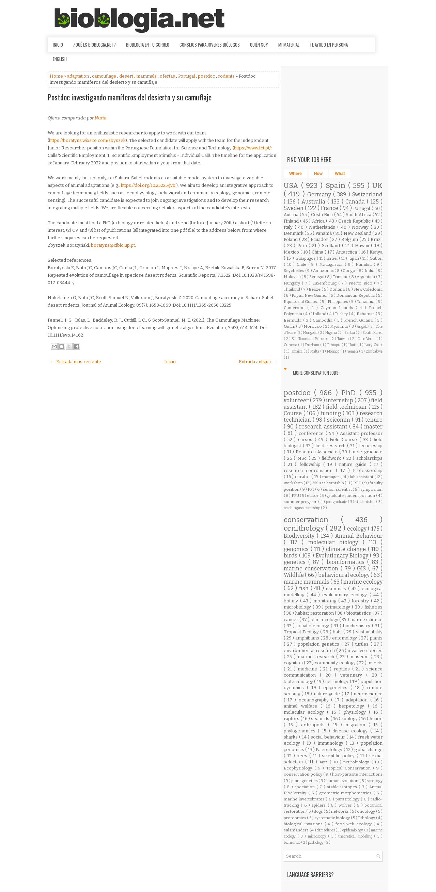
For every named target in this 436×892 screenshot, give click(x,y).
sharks (291, 737)
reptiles (343, 668)
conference (312, 433)
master (373, 426)
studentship (365, 502)
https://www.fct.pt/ (252, 147)
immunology (332, 743)
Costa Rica (322, 214)
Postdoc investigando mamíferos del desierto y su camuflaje (130, 97)
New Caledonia (368, 289)
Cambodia (323, 320)
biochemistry (357, 625)
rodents (227, 76)
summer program (301, 501)
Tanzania (366, 301)
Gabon (376, 258)
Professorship (368, 470)
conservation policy (303, 774)
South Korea (372, 332)
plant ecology (325, 619)
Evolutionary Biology (343, 555)
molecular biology (335, 542)
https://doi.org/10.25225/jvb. (148, 185)
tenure (374, 420)
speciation (305, 786)
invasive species (365, 650)
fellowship (311, 464)
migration (357, 724)
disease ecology (351, 730)
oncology (366, 811)
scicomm (339, 420)
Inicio (58, 44)
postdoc (207, 76)
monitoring (325, 600)
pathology (316, 842)
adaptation (78, 76)
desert (126, 76)
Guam (290, 326)
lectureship (371, 445)
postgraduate (337, 502)
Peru (303, 245)
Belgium (350, 239)
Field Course (344, 439)
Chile (302, 264)
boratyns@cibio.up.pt (113, 245)
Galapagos (306, 258)
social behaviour (328, 737)
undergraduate (367, 451)
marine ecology (363, 582)
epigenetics (337, 687)
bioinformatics (347, 562)
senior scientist (338, 489)
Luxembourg (325, 283)
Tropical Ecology (302, 631)
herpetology (353, 706)
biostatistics (359, 613)
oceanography (315, 699)
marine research (317, 656)
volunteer (297, 400)
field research (331, 445)
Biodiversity (300, 536)
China (318, 252)
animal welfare (302, 706)
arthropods (314, 724)
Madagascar (332, 264)
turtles (363, 644)
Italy (289, 227)
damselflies (326, 830)
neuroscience (368, 693)
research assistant (324, 426)
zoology (350, 718)
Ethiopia (334, 345)
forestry (361, 600)
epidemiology (353, 830)
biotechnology (299, 681)
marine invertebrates (305, 799)
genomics (297, 549)
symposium (371, 489)
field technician (347, 407)
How (318, 173)
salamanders (296, 830)
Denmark (294, 233)
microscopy (318, 836)
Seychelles (294, 270)
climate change (347, 549)
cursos (306, 439)
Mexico (292, 252)
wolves (346, 805)
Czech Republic (355, 221)
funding (332, 413)
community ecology (336, 662)
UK (377, 185)
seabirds (320, 718)
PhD (350, 393)
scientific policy (339, 755)
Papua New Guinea (310, 295)
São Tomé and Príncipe (311, 339)
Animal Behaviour (359, 536)
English (60, 58)
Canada (356, 201)
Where (295, 173)
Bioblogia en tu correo (147, 44)
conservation (312, 520)
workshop (293, 483)
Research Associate (317, 451)
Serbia (350, 332)
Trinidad (341, 276)
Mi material (288, 44)
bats (338, 631)
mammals (147, 76)
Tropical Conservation (349, 768)
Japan (354, 258)
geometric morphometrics (346, 793)
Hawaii (363, 245)
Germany (320, 194)
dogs (319, 811)
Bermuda (293, 320)
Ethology (367, 817)
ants (325, 762)
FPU (296, 495)
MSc (303, 458)
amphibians (308, 637)
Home (57, 76)
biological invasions (304, 824)
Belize (315, 289)
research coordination (310, 470)
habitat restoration (315, 613)
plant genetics (304, 780)
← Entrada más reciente (75, 361)
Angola (362, 326)
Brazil (377, 239)
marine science (366, 619)
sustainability (369, 631)
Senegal (317, 276)
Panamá (324, 233)
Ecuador (320, 239)
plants (376, 637)
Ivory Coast (373, 345)
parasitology (348, 799)
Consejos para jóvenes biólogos (210, 44)
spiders (319, 805)
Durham (312, 345)
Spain (337, 185)
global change (368, 749)
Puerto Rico (361, 283)
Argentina (366, 276)
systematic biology (332, 817)
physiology (356, 712)
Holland (319, 313)
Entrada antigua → (258, 361)
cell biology (337, 681)
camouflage (104, 76)
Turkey (342, 313)
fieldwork (332, 458)
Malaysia (292, 276)
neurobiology (357, 762)
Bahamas (366, 313)
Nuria (101, 117)
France (330, 208)
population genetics (319, 644)
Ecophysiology (299, 768)
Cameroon (295, 307)
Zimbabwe (374, 351)
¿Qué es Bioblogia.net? (94, 44)
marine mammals (307, 582)
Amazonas (324, 270)
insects (375, 662)
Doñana (337, 289)
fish (305, 588)
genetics (296, 562)
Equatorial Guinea (302, 301)
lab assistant (362, 476)
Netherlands (323, 227)
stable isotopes (343, 786)
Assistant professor (361, 433)
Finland (292, 221)
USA (292, 185)
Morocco (313, 326)
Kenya (376, 252)
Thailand (292, 289)
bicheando (292, 842)
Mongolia (310, 332)
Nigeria (331, 332)
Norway (361, 227)
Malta (315, 351)
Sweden (294, 208)
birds (291, 555)
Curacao (291, 345)
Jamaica (297, 351)
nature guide (354, 464)
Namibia (365, 264)
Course (293, 413)
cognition (294, 662)
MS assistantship (328, 483)
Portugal (187, 76)
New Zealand (358, 233)
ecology (357, 528)
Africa (319, 221)
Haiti (352, 345)
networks (340, 811)
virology (375, 780)
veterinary (353, 675)
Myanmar (339, 326)
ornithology (305, 528)
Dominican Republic (356, 295)
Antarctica (347, 252)
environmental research (310, 650)
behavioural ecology (344, 575)
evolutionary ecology (346, 594)
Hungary (293, 283)
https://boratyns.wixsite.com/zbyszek (87, 140)
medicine (309, 668)
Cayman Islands (338, 307)
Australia (314, 201)
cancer (291, 619)
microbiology (298, 607)
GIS (362, 568)
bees (303, 755)
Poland (291, 239)
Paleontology (329, 749)
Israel (332, 258)
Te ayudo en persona (329, 44)
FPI (311, 489)
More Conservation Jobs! (316, 372)
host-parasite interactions (357, 774)
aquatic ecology (313, 625)
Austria (292, 214)
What (340, 173)
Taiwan (343, 339)
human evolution (342, 780)
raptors (292, 718)
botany (292, 600)
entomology (345, 637)
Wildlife (294, 575)
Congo (349, 270)
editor (313, 495)
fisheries (373, 607)
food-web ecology (355, 824)
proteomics (295, 817)
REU (357, 483)
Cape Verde (366, 339)
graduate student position (351, 495)
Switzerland (367, 194)
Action (376, 718)
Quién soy (259, 44)
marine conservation (312, 568)
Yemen (353, 351)
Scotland (332, 245)
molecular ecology (305, 712)
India (369, 270)
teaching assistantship (302, 508)
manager (331, 476)
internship (340, 400)
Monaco (333, 351)
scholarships (369, 458)
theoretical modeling (356, 836)
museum (361, 656)
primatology (338, 607)
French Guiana (359, 320)
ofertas (168, 76)
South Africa (359, 214)
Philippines (338, 301)
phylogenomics (301, 730)
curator (303, 476)
